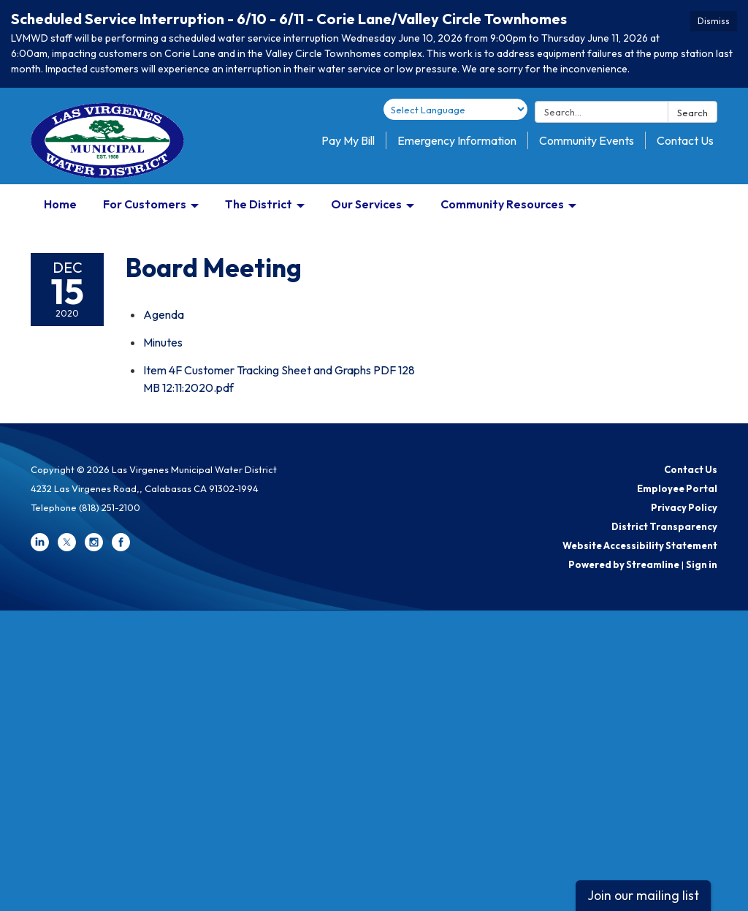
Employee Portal (677, 488)
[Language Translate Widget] (455, 109)
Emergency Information (456, 140)
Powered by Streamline (623, 564)
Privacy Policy (684, 507)
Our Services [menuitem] (366, 204)
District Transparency (664, 526)
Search (692, 112)
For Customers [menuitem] (144, 204)
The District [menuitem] (258, 204)
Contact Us (685, 140)
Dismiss (714, 20)
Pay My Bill (348, 140)
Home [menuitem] (60, 204)
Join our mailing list (643, 895)
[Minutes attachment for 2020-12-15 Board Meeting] (163, 342)
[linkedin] (40, 547)
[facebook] (121, 547)
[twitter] (67, 547)
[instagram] (94, 547)
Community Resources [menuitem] (502, 204)
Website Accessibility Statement (639, 545)
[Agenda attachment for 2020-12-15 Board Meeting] (163, 314)
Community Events (586, 140)
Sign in (701, 564)
